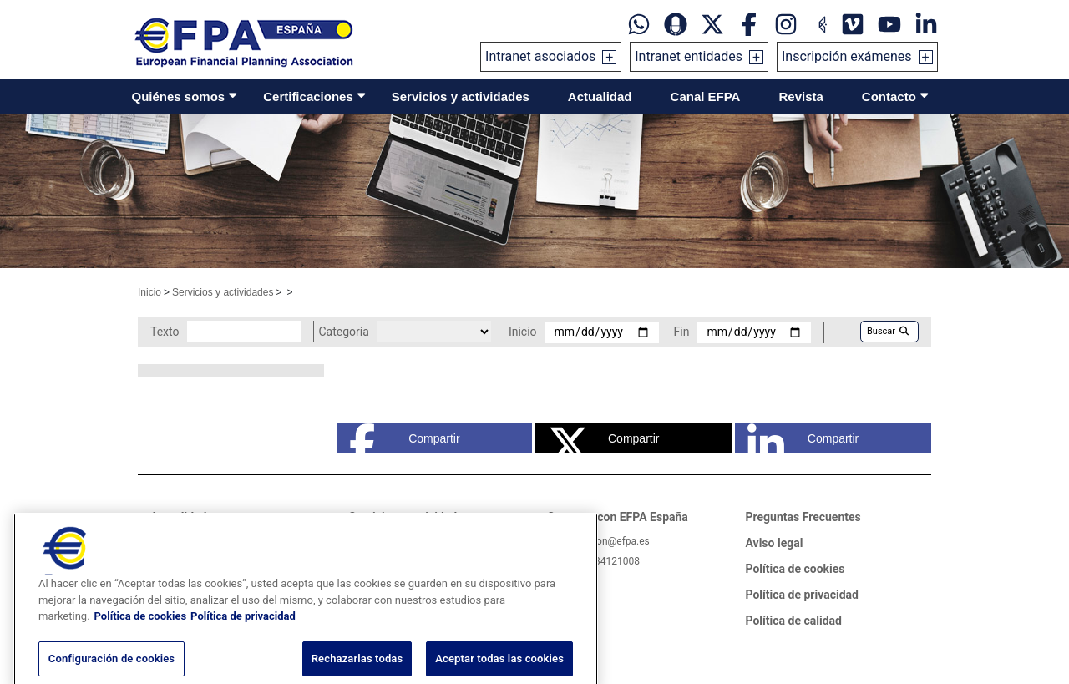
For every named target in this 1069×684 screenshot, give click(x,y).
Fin (682, 331)
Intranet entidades (688, 56)
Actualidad (600, 96)
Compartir (404, 438)
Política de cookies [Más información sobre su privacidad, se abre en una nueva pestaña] (140, 633)
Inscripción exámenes (847, 56)
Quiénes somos (178, 96)
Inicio (149, 292)
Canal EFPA (706, 96)
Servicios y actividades (460, 96)
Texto (164, 331)
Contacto (889, 96)
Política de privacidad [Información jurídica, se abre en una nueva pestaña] (243, 633)
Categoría (343, 331)
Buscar (888, 331)
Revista (800, 96)
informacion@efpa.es (602, 541)
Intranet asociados (540, 56)
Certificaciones (308, 96)
